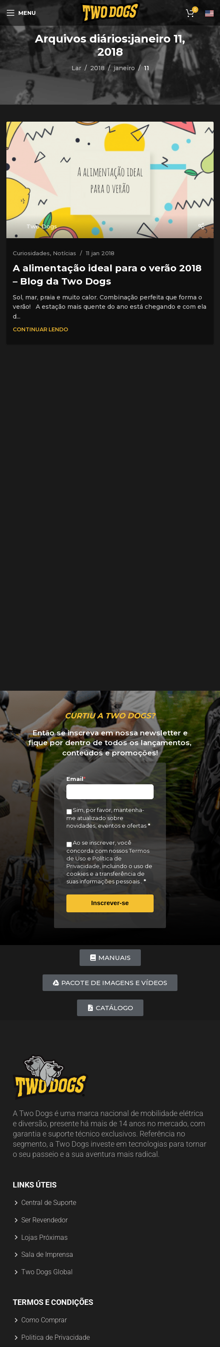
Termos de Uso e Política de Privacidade (107, 858)
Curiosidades (31, 253)
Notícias (64, 253)
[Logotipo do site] (110, 12)
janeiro (124, 68)
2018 (97, 68)
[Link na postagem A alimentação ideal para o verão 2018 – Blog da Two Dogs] (110, 180)
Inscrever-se (110, 902)
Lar (76, 68)
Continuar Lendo (40, 329)
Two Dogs (41, 226)
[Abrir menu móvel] (21, 12)
